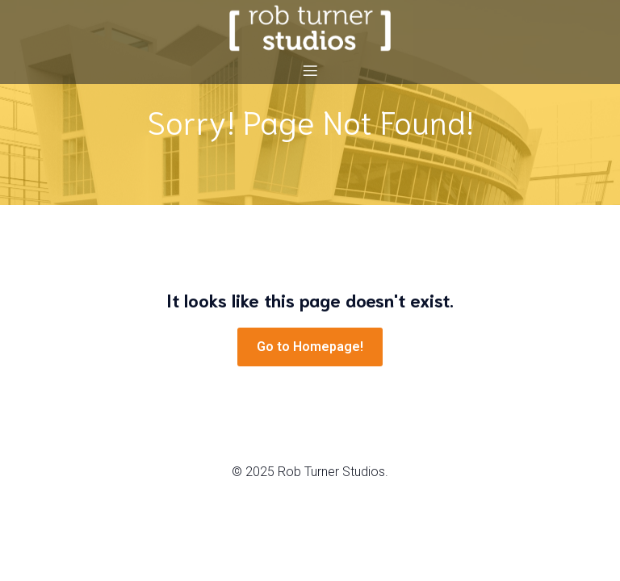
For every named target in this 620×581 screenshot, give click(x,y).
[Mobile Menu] (310, 70)
